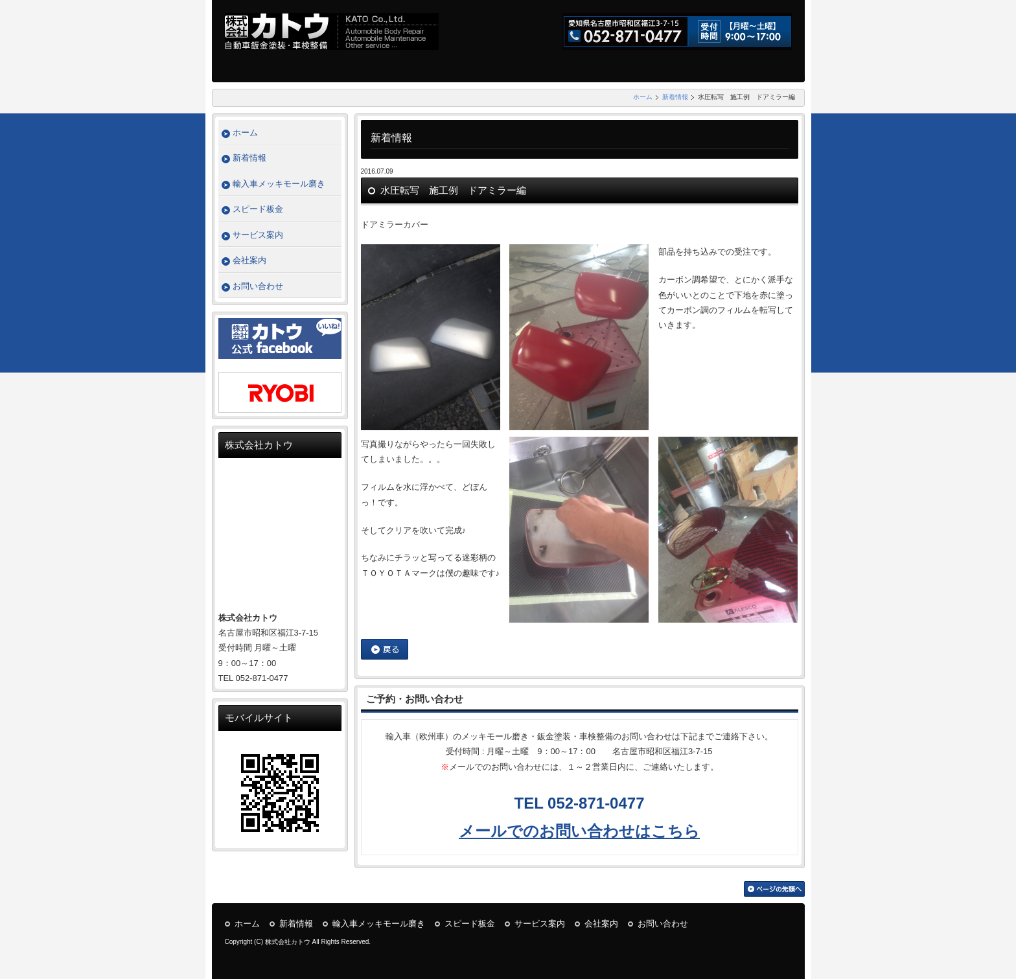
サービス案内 (258, 235)
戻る (384, 649)
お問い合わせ (258, 286)
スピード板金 (258, 209)
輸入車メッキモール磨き (279, 184)
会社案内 (249, 260)
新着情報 (675, 96)
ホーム (642, 96)
